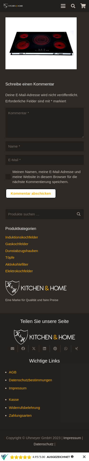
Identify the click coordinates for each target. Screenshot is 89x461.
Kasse (14, 399)
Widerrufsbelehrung (24, 408)
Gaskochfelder (16, 244)
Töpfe (9, 257)
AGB (13, 372)
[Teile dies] (23, 348)
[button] (63, 6)
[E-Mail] (44, 160)
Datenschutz (44, 444)
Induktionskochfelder (21, 237)
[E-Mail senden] (12, 348)
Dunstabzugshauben (21, 251)
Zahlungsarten (20, 415)
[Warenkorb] (83, 6)
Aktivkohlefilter (16, 264)
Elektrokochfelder (19, 271)
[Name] (44, 146)
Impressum (18, 388)
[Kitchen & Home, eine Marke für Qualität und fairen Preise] (13, 6)
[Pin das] (55, 348)
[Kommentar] (44, 123)
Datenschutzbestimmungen (30, 380)
